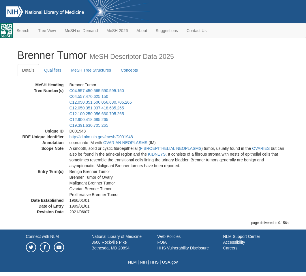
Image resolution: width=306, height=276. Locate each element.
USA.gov (170, 262)
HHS (154, 262)
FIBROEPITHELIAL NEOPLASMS (171, 148)
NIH (143, 262)
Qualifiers (52, 70)
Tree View (47, 30)
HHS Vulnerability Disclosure (183, 248)
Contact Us (196, 30)
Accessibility (234, 242)
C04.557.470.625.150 (89, 96)
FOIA (162, 242)
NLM (132, 262)
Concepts (129, 70)
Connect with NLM (42, 236)
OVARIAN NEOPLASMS (125, 142)
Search (23, 30)
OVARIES (261, 148)
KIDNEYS (157, 154)
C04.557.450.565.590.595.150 (97, 90)
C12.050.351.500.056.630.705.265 (101, 102)
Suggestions (167, 30)
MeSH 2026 (117, 30)
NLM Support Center (241, 236)
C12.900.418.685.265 (89, 119)
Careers (230, 248)
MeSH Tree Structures (91, 70)
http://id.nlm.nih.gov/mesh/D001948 (101, 137)
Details (28, 70)
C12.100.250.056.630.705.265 (97, 113)
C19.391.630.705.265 (89, 125)
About (141, 30)
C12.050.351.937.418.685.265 (97, 108)
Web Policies (169, 236)
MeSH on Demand (81, 30)
